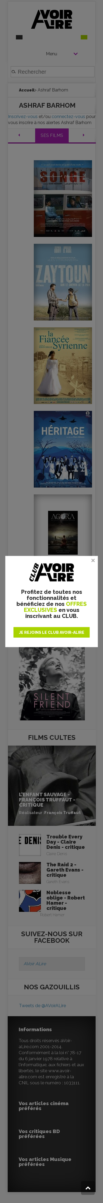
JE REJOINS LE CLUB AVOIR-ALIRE (51, 632)
